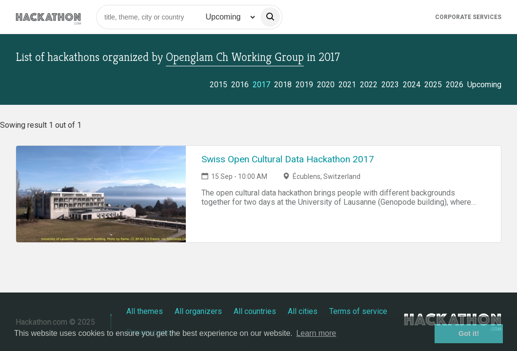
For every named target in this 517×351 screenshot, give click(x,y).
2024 (411, 84)
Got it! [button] (468, 333)
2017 (261, 84)
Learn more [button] (316, 333)
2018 (283, 84)
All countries (255, 311)
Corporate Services (468, 17)
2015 (218, 84)
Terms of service (358, 311)
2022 (369, 84)
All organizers (198, 311)
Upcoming (484, 84)
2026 (454, 84)
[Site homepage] (48, 17)
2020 (326, 84)
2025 (433, 84)
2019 (304, 84)
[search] (270, 17)
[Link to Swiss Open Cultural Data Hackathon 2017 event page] (101, 194)
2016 (240, 84)
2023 (390, 84)
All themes (144, 311)
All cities (303, 311)
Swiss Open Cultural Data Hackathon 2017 (287, 159)
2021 (347, 84)
